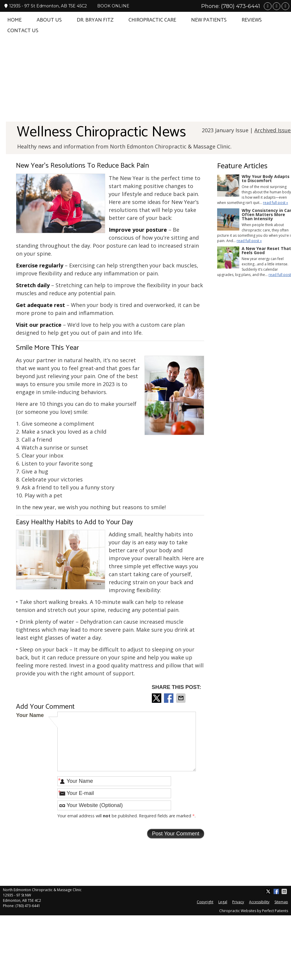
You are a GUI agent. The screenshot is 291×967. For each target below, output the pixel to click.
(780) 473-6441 (240, 6)
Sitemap (281, 901)
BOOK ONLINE (113, 6)
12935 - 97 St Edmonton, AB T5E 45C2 (45, 6)
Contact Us (22, 30)
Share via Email (181, 698)
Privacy (238, 901)
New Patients (209, 20)
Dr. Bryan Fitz (95, 20)
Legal (222, 901)
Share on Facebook (169, 698)
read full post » (275, 202)
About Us (49, 20)
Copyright (205, 901)
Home (14, 20)
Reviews (252, 20)
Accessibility (259, 901)
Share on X (157, 698)
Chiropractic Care (152, 20)
